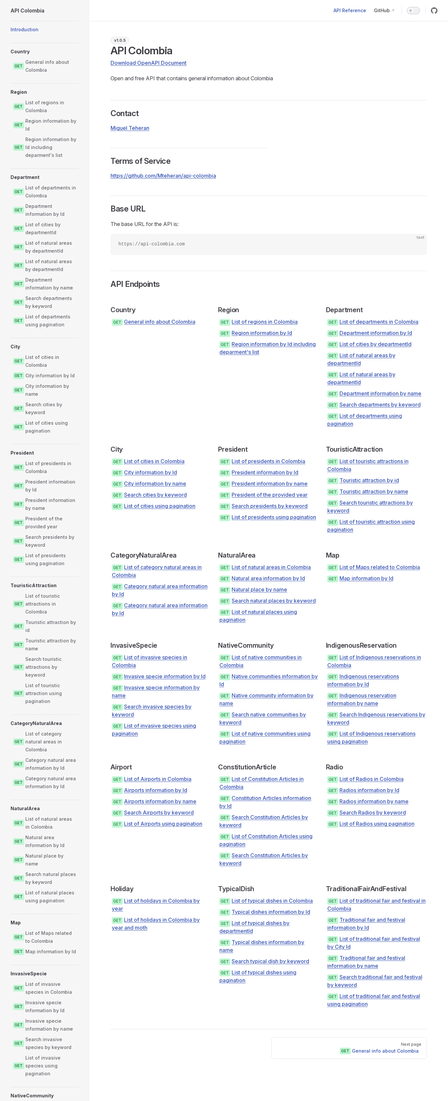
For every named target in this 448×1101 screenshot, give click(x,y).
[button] (45, 51)
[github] (434, 10)
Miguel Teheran (130, 128)
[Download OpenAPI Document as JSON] (151, 63)
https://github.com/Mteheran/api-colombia (163, 175)
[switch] (413, 10)
